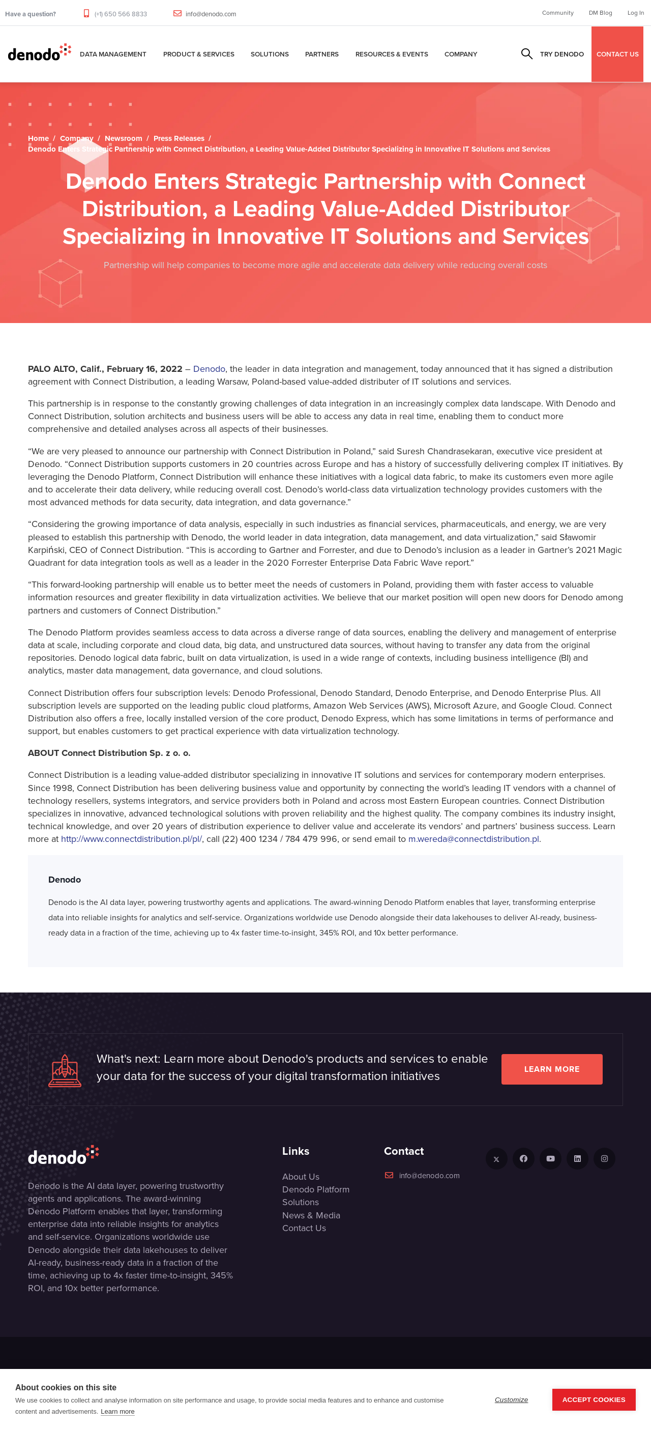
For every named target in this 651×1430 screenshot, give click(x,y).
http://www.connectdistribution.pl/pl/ (131, 838)
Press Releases (179, 138)
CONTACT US (618, 54)
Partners (322, 54)
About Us (300, 1176)
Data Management (113, 54)
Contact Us (304, 1228)
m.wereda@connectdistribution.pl (473, 838)
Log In (636, 12)
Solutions (270, 54)
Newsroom (123, 138)
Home (38, 138)
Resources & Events (392, 54)
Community (558, 12)
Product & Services (198, 54)
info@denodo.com (211, 14)
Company (461, 54)
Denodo (209, 368)
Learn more (552, 1069)
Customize (511, 1400)
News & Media (311, 1215)
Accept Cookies (594, 1400)
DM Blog (600, 12)
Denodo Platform (316, 1189)
